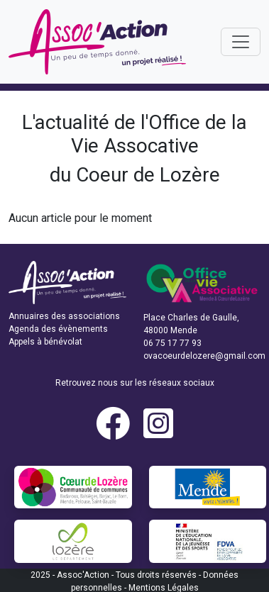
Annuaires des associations (64, 316)
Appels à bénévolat (45, 342)
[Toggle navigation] (240, 42)
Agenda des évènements (58, 329)
